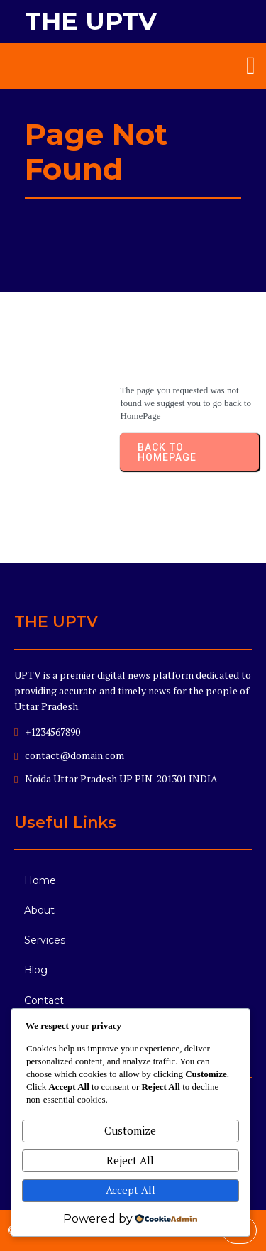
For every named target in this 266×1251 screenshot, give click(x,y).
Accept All (130, 1190)
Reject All (130, 1160)
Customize (130, 1130)
